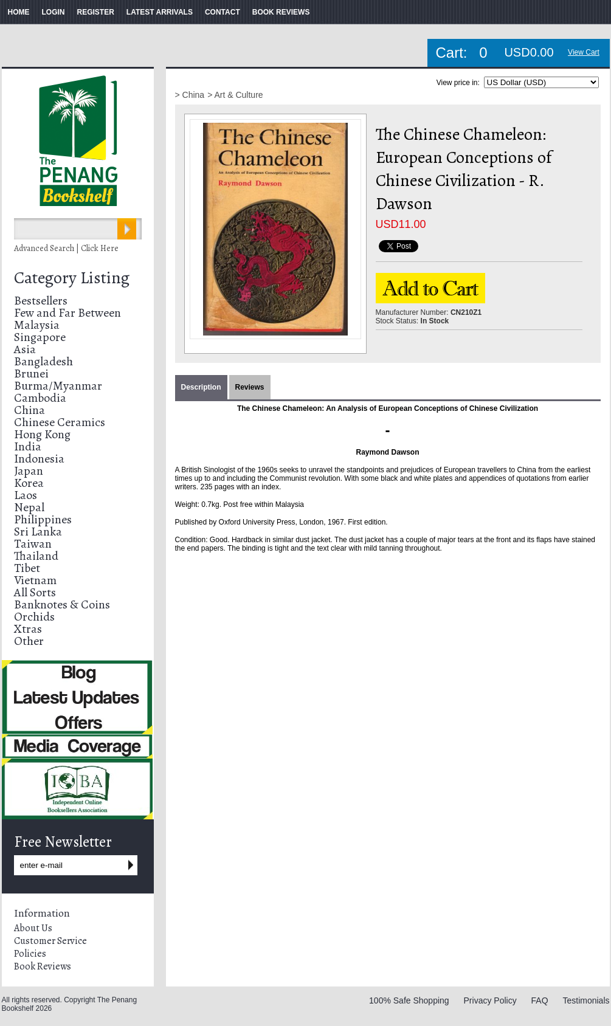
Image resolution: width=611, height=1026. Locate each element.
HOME (19, 12)
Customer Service (50, 941)
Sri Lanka (38, 531)
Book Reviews (42, 966)
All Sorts (35, 592)
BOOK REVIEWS (281, 12)
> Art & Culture (235, 95)
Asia (25, 349)
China (29, 410)
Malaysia (37, 325)
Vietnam (35, 580)
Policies (30, 953)
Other (29, 641)
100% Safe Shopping (409, 1000)
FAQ (539, 1000)
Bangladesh (43, 361)
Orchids (34, 616)
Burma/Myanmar (58, 385)
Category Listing (71, 277)
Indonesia (39, 458)
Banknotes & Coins (62, 604)
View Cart (583, 52)
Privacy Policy (490, 1000)
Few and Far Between (67, 313)
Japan (28, 471)
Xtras (28, 629)
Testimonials (585, 1000)
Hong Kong (42, 434)
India (27, 446)
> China (190, 95)
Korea (29, 483)
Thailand (36, 556)
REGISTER (95, 12)
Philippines (43, 519)
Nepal (29, 507)
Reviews (249, 387)
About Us (33, 928)
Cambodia (40, 398)
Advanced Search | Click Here (66, 248)
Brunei (31, 373)
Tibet (27, 568)
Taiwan (33, 543)
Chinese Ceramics (59, 422)
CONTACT (222, 12)
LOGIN (53, 12)
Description (201, 387)
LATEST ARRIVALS (159, 12)
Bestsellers (40, 300)
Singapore (40, 337)
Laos (25, 495)
